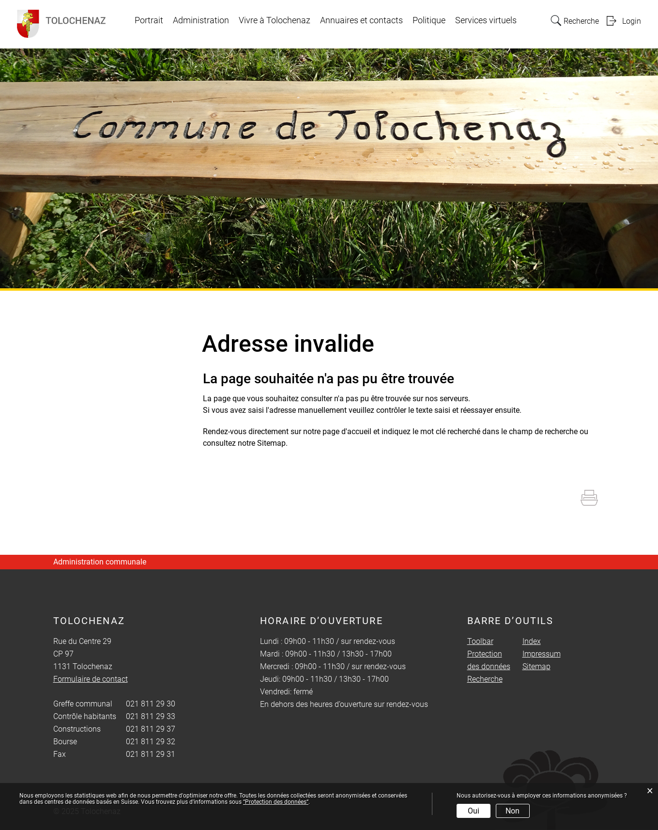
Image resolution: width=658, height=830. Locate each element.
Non (512, 810)
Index (531, 641)
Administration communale (99, 561)
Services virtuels (486, 20)
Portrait (149, 20)
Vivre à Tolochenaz (274, 20)
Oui (473, 810)
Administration (201, 20)
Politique (429, 20)
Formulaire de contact (90, 679)
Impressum (541, 653)
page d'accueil (346, 431)
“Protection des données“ (275, 802)
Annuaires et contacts (361, 20)
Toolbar (480, 641)
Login (631, 21)
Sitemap (536, 666)
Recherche (485, 679)
